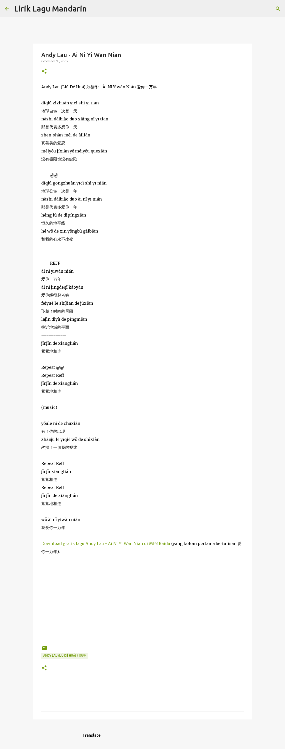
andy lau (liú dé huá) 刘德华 (64, 655)
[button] (44, 71)
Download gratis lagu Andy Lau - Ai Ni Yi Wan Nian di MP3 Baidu (105, 543)
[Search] (94, 9)
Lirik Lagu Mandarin (50, 8)
